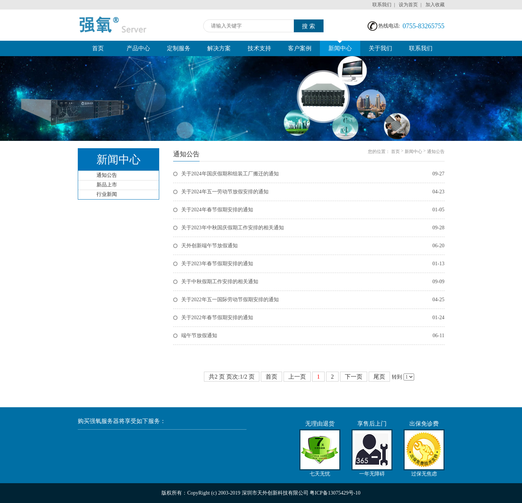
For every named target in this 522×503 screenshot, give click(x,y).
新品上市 (106, 184)
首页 (98, 48)
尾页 (379, 376)
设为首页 (408, 4)
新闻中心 (340, 46)
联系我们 (381, 4)
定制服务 (178, 48)
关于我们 (380, 48)
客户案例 (299, 48)
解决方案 (219, 48)
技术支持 (259, 48)
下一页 (353, 376)
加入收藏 (435, 4)
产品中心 (138, 48)
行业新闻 (106, 194)
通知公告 (106, 175)
